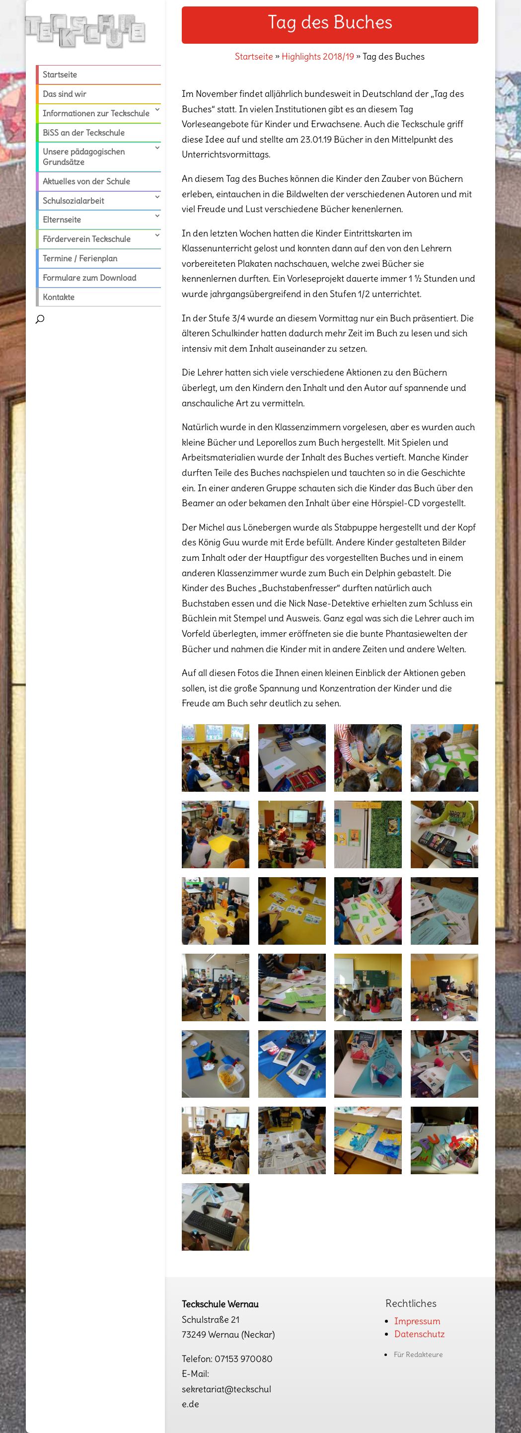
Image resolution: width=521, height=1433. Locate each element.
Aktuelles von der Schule (86, 181)
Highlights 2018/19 (318, 56)
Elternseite (62, 220)
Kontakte (58, 297)
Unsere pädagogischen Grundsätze (84, 157)
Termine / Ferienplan (80, 258)
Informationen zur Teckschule (96, 113)
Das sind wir (64, 94)
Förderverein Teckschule (87, 239)
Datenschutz (419, 1334)
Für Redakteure (418, 1354)
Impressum (417, 1321)
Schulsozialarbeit (73, 201)
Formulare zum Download (89, 278)
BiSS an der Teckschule (84, 133)
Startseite (60, 74)
